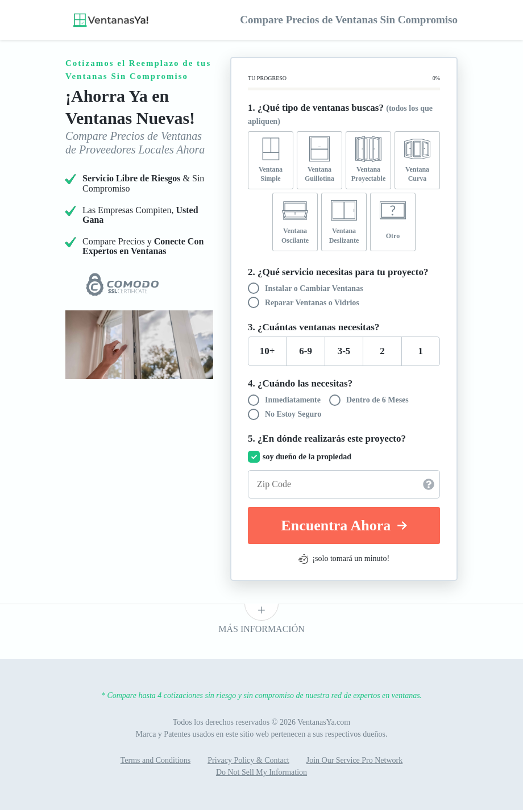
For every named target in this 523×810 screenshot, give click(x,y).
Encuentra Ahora (343, 525)
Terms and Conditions (155, 760)
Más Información (261, 629)
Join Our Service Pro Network (354, 760)
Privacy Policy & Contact (248, 760)
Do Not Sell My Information (261, 772)
